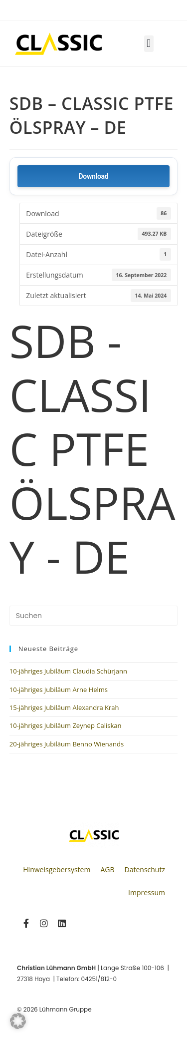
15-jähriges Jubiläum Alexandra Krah (64, 707)
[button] (149, 43)
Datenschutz (145, 869)
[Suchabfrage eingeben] (93, 616)
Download (94, 176)
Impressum (146, 892)
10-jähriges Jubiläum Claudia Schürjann (68, 671)
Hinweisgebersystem (56, 869)
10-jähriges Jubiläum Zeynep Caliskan (65, 725)
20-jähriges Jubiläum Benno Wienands (66, 743)
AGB (107, 869)
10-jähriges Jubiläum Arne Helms (58, 689)
